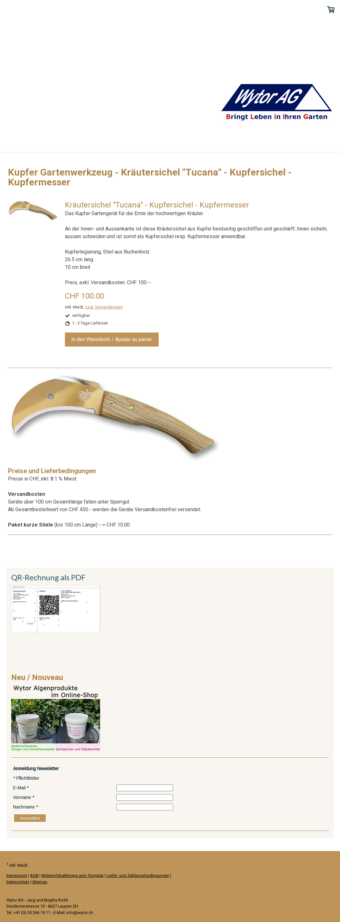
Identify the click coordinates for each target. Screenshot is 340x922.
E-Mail (21, 787)
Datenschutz (17, 881)
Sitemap (39, 881)
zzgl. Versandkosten (104, 307)
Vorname (23, 797)
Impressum (16, 875)
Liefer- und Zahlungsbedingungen (138, 875)
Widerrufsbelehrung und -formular (72, 875)
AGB (34, 875)
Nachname (25, 806)
